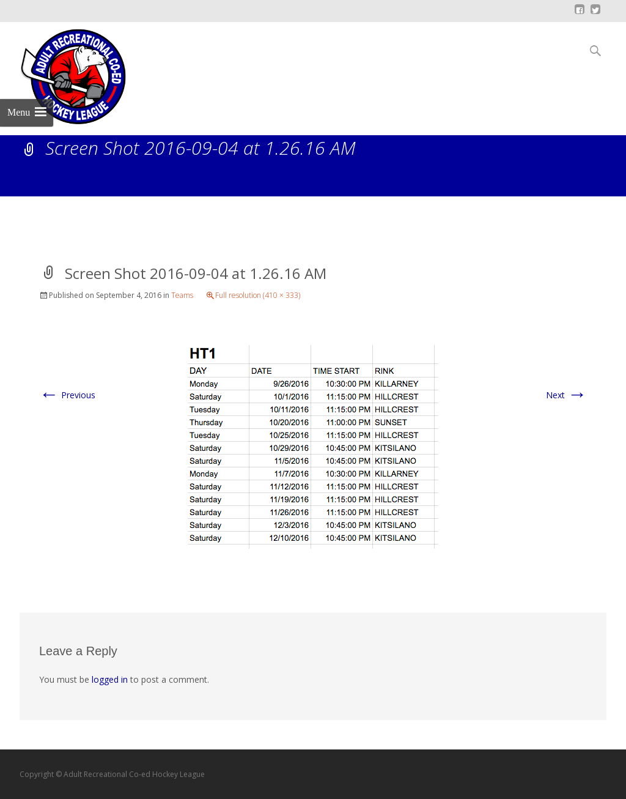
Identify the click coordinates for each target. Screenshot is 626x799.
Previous (67, 395)
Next (566, 395)
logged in (110, 679)
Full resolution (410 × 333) (257, 295)
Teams (182, 295)
